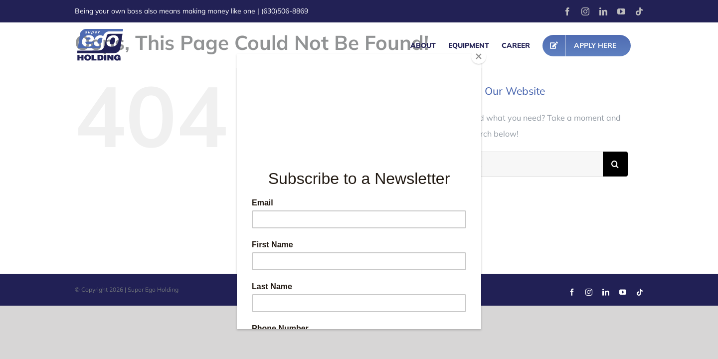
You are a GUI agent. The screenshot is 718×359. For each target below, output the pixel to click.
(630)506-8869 (284, 10)
